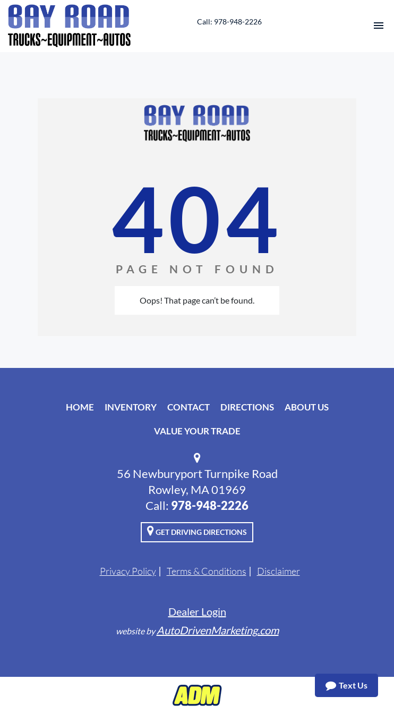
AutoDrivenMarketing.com (218, 630)
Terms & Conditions (206, 571)
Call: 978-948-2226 (229, 21)
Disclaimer (278, 571)
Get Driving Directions (197, 530)
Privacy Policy (128, 571)
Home (80, 407)
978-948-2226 (210, 505)
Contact (188, 407)
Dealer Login (197, 611)
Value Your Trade (197, 431)
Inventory (131, 407)
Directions (247, 407)
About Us (307, 407)
